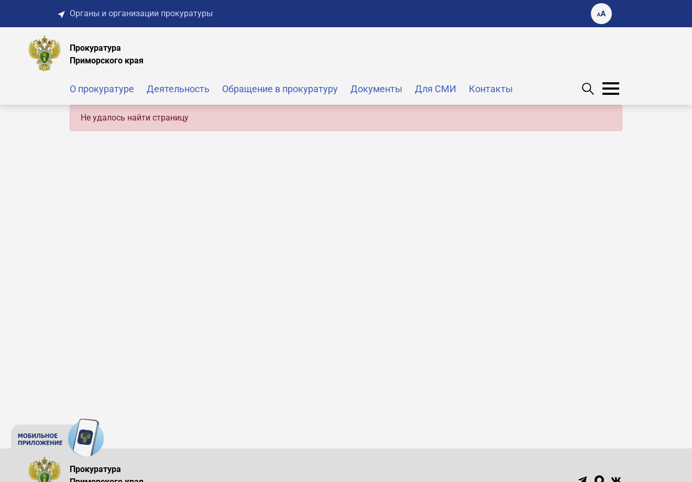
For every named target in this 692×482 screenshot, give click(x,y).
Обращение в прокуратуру (280, 88)
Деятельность (178, 88)
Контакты (491, 88)
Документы (376, 88)
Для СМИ (435, 88)
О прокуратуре (102, 88)
